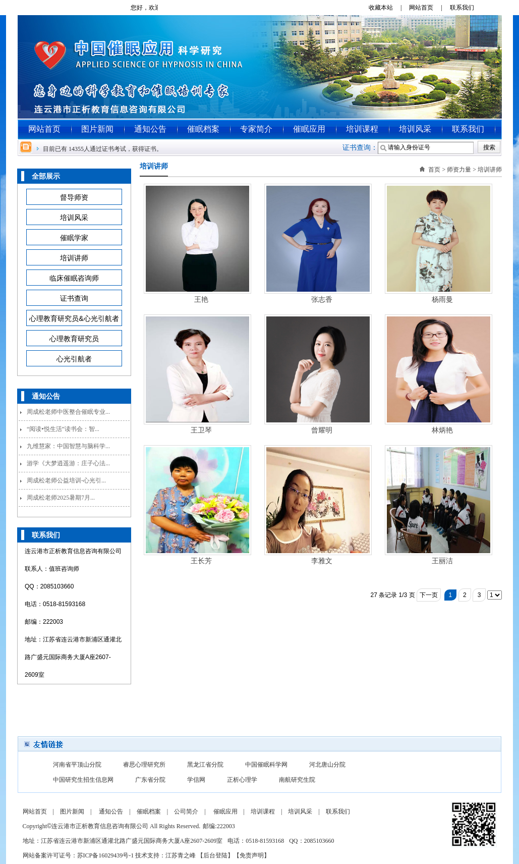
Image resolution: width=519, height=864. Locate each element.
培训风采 (415, 129)
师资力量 (459, 169)
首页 (434, 169)
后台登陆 (215, 855)
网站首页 (44, 129)
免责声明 (252, 855)
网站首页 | (428, 7)
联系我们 (466, 7)
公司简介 (186, 811)
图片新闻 (97, 129)
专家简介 (256, 129)
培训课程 (362, 129)
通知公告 (150, 129)
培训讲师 (490, 169)
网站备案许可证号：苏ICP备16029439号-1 (78, 855)
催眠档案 (203, 129)
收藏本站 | (388, 7)
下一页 (429, 595)
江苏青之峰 (180, 855)
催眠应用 (309, 129)
